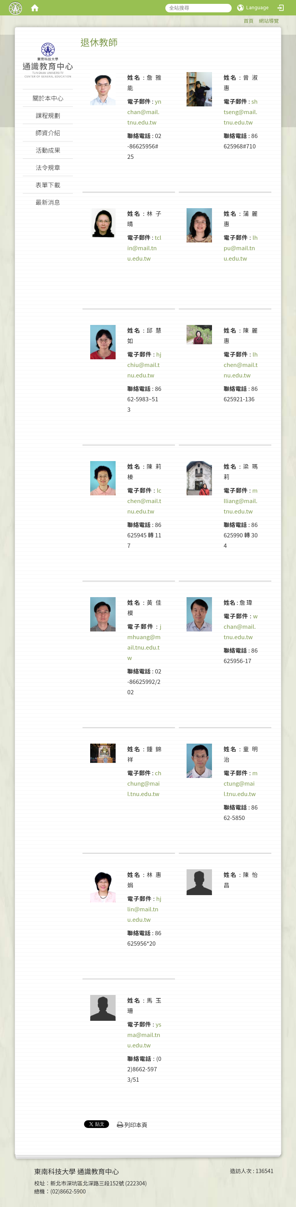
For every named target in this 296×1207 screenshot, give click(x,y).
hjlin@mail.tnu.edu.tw (144, 908)
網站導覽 (269, 20)
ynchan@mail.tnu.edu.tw (144, 111)
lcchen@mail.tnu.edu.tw (144, 500)
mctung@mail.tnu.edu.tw (240, 783)
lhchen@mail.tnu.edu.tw (240, 364)
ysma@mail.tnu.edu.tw (144, 1034)
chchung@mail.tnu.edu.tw (144, 783)
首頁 (249, 20)
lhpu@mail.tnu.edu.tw (240, 247)
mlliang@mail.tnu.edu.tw (240, 500)
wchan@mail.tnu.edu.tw (240, 626)
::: (240, 19)
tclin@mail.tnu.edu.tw (144, 247)
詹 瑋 (245, 602)
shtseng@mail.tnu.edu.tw (240, 111)
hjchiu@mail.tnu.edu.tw (144, 364)
